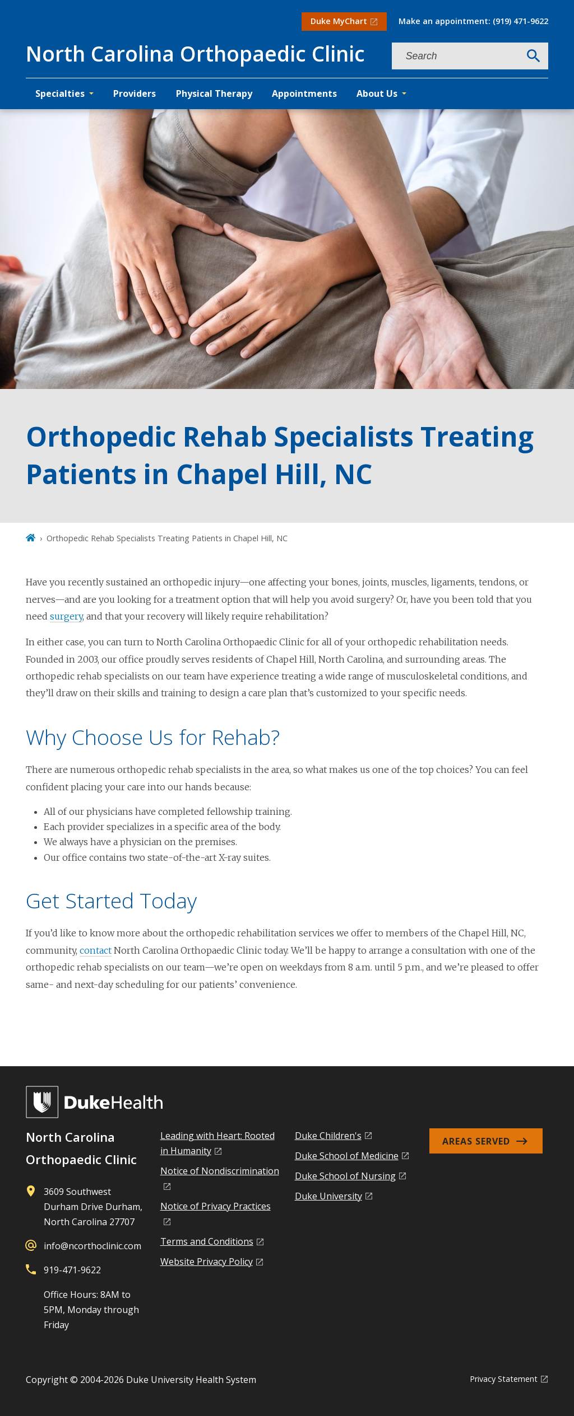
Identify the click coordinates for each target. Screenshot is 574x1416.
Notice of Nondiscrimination (219, 1171)
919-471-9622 (72, 1270)
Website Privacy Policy (206, 1261)
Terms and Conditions (206, 1241)
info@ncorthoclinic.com (92, 1246)
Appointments (304, 93)
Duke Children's (328, 1135)
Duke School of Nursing (345, 1176)
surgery (66, 616)
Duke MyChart (339, 21)
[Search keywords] (456, 56)
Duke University (328, 1196)
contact (96, 950)
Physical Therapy (214, 93)
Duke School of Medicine (347, 1156)
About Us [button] (377, 93)
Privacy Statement (504, 1378)
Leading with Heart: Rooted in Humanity (217, 1143)
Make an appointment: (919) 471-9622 (473, 21)
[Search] (533, 56)
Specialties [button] (60, 93)
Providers (134, 93)
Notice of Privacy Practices (215, 1206)
